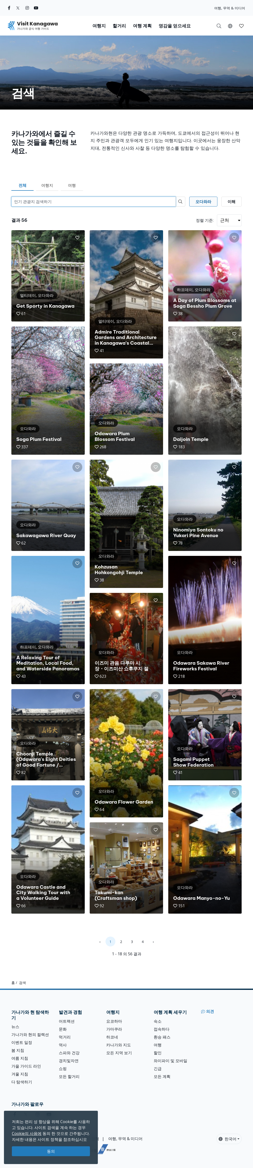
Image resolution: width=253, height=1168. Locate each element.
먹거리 (65, 1037)
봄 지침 (17, 1050)
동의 (51, 1151)
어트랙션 (67, 1021)
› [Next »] (153, 941)
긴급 (158, 1068)
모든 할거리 (69, 1076)
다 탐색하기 (21, 1082)
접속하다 (161, 1029)
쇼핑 (63, 1068)
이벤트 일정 (21, 1042)
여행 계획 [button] (142, 26)
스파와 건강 (69, 1052)
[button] (230, 26)
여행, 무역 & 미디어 (229, 8)
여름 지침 (19, 1058)
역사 (63, 1045)
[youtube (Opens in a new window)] (36, 8)
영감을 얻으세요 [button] (175, 26)
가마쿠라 (114, 1029)
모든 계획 (162, 1076)
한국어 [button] (227, 1139)
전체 (22, 185)
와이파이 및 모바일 (170, 1060)
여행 (72, 185)
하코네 (112, 1037)
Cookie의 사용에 (27, 1133)
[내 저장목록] (241, 26)
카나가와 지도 (118, 1045)
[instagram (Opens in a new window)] (27, 8)
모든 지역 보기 (119, 1052)
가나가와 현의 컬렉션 (30, 1034)
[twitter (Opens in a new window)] (18, 8)
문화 (63, 1029)
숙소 (158, 1021)
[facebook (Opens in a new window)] (9, 8)
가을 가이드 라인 (26, 1066)
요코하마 (114, 1021)
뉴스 (15, 1026)
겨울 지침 (19, 1074)
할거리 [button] (119, 26)
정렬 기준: (204, 220)
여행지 (47, 185)
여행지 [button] (99, 26)
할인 (158, 1052)
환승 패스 (162, 1037)
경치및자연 (69, 1060)
